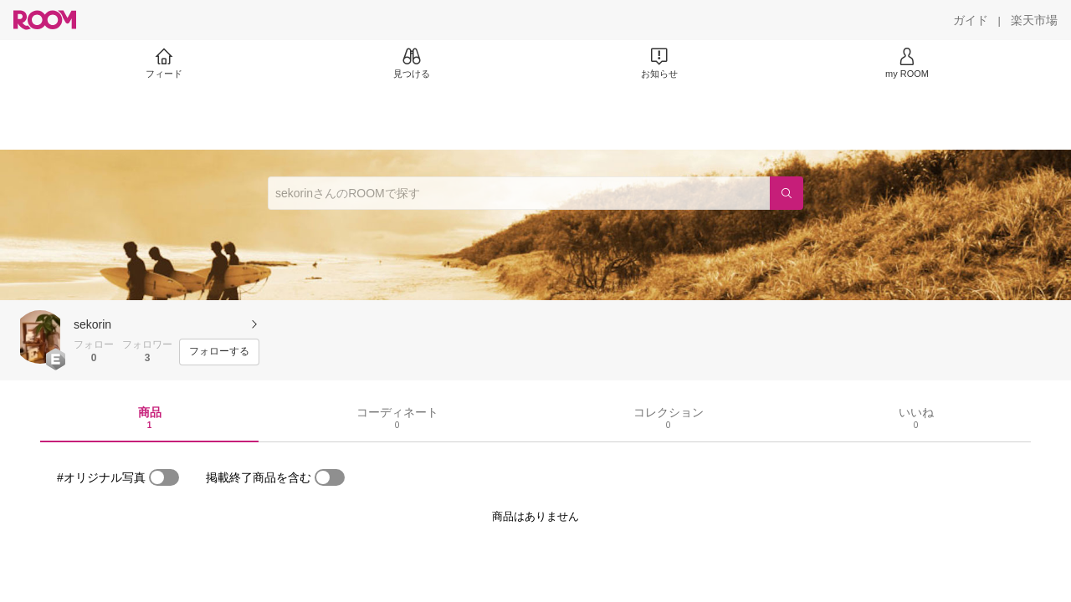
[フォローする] (219, 352)
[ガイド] (970, 20)
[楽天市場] (1034, 20)
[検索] (786, 193)
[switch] (164, 477)
